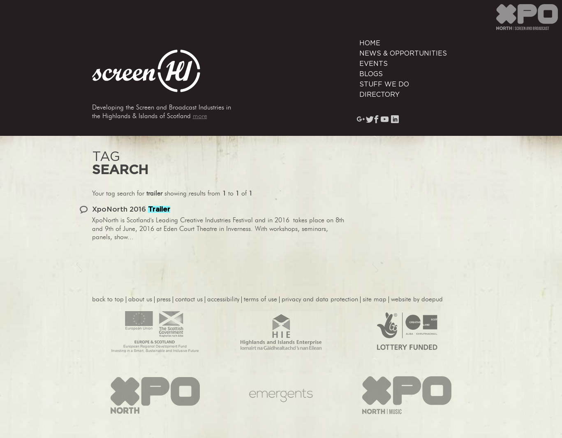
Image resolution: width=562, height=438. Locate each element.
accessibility (223, 299)
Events (373, 64)
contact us (189, 299)
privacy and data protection (320, 299)
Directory (379, 94)
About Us (140, 299)
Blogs (371, 74)
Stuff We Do (384, 84)
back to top (108, 299)
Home (369, 43)
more (200, 116)
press (164, 299)
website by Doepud (417, 299)
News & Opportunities (403, 53)
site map (374, 299)
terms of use (260, 299)
